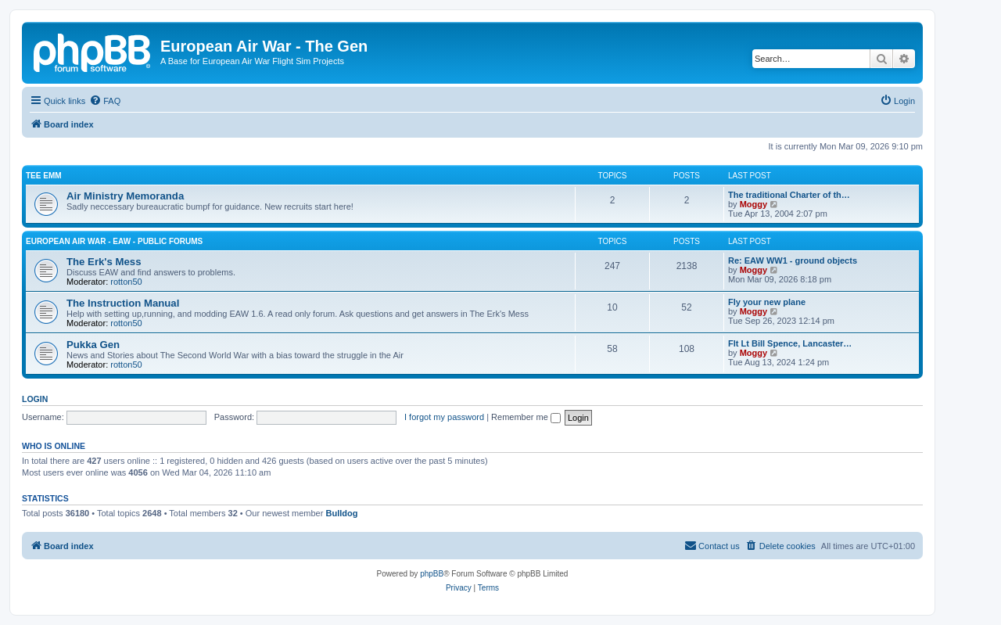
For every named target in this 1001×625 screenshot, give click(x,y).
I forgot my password (444, 417)
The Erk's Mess (104, 262)
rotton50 (126, 281)
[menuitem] (104, 101)
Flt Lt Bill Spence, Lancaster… (790, 343)
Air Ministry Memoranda (125, 196)
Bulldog (341, 513)
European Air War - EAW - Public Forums (114, 241)
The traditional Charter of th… (789, 194)
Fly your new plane (766, 302)
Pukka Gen (93, 344)
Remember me (526, 417)
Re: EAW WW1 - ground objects (792, 260)
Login (35, 399)
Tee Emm (44, 175)
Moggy (753, 204)
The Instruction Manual (122, 303)
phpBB (431, 573)
